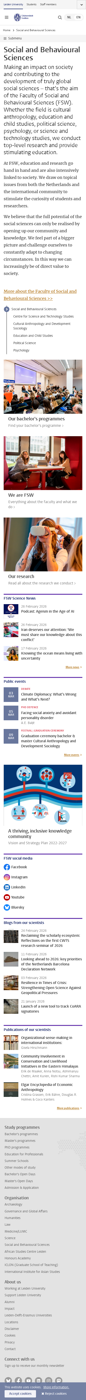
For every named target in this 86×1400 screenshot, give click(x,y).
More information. (56, 1387)
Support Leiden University (23, 1295)
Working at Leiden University (25, 1288)
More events (71, 755)
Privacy (10, 1342)
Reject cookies (56, 1394)
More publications (68, 1108)
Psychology (21, 350)
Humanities (12, 1218)
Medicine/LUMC (16, 1231)
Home (6, 30)
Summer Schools (16, 1161)
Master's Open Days (19, 1181)
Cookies (10, 1335)
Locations (11, 1322)
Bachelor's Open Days (20, 1174)
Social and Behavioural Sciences (33, 309)
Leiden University (13, 4)
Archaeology (13, 1204)
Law (8, 1224)
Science (10, 1238)
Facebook (15, 867)
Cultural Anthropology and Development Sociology (41, 326)
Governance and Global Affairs (26, 1211)
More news (72, 667)
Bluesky (14, 908)
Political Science (24, 343)
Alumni (9, 1302)
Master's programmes (20, 1141)
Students (31, 4)
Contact (10, 1349)
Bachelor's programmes (21, 1134)
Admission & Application (22, 1188)
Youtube (14, 898)
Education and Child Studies (33, 336)
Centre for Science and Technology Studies (43, 316)
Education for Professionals (24, 1154)
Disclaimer (12, 1329)
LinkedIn (14, 887)
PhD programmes (17, 1147)
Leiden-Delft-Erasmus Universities (28, 1315)
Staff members (48, 4)
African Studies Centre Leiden (25, 1251)
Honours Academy (18, 1258)
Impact (9, 1309)
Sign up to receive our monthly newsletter (34, 1366)
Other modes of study (20, 1167)
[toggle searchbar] (60, 17)
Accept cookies (20, 1394)
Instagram (16, 877)
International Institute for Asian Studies (32, 1272)
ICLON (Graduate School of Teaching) (31, 1265)
